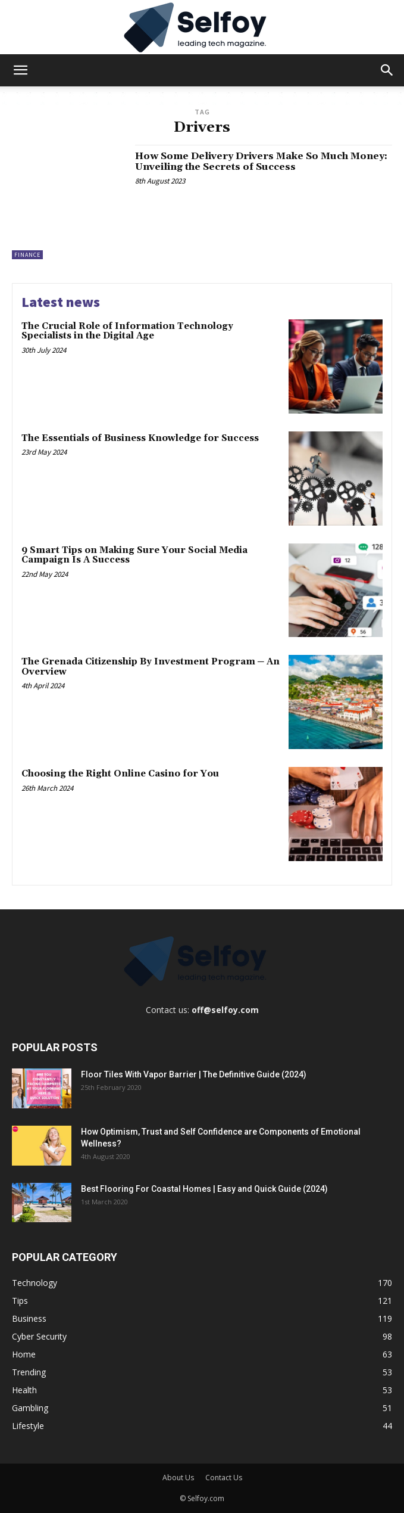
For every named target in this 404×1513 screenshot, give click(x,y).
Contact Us (223, 1477)
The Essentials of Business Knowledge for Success (140, 438)
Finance (27, 255)
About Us (178, 1477)
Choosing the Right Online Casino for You (120, 773)
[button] (20, 70)
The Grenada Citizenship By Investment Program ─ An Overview (150, 667)
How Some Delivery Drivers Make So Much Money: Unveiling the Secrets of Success (261, 161)
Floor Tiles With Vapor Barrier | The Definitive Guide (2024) (193, 1074)
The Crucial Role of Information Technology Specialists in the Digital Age (127, 331)
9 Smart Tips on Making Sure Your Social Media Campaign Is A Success (134, 555)
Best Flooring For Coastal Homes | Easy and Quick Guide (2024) (204, 1189)
